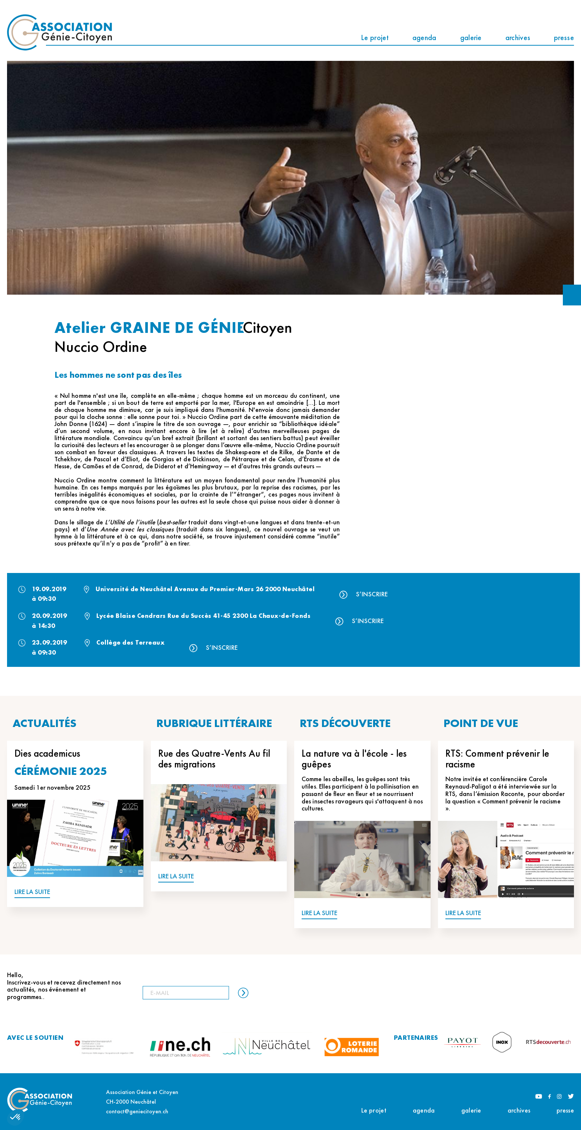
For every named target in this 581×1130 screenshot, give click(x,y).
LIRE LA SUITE (32, 892)
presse (564, 37)
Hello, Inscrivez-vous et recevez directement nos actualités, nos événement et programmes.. (64, 985)
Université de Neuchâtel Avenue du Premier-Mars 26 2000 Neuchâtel (205, 589)
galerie (471, 37)
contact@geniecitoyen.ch (137, 1111)
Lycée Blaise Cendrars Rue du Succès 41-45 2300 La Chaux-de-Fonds (203, 616)
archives (517, 37)
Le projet (375, 37)
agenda (424, 37)
